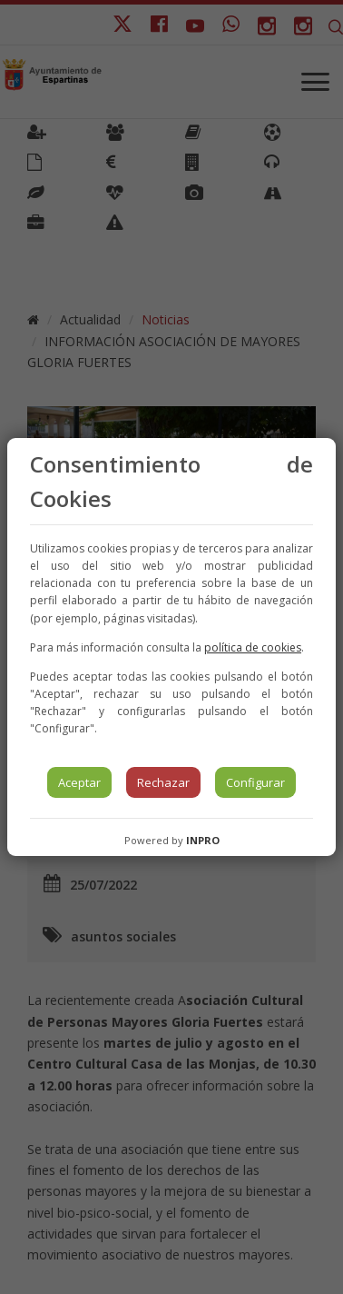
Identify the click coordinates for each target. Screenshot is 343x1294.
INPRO (203, 840)
